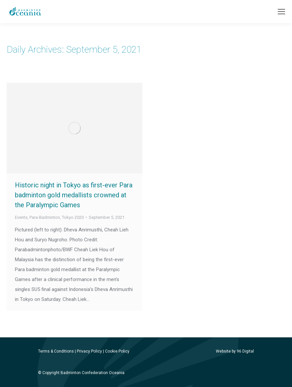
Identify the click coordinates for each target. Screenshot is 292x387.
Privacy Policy (89, 351)
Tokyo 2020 (73, 217)
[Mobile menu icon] (281, 12)
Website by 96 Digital (235, 351)
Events (21, 217)
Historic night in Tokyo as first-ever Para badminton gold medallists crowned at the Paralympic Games (73, 195)
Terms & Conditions (56, 351)
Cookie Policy (117, 351)
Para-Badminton (44, 217)
